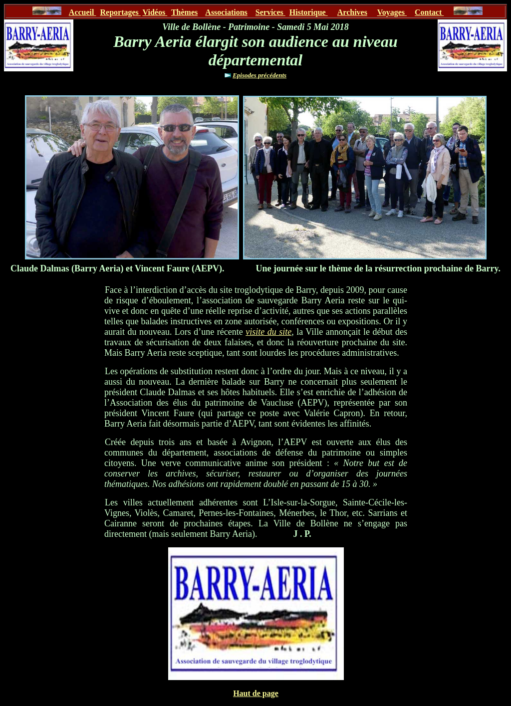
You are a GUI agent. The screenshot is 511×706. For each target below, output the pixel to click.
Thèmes (184, 12)
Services (270, 12)
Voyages (392, 12)
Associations (226, 12)
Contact (429, 12)
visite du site (268, 332)
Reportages (120, 12)
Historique (308, 12)
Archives (352, 12)
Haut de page (255, 693)
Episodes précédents (259, 75)
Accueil (82, 12)
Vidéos (155, 12)
